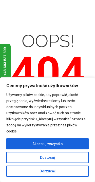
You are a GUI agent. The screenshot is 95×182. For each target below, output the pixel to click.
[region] (47, 129)
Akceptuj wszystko (47, 144)
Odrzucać (48, 171)
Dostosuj (47, 157)
